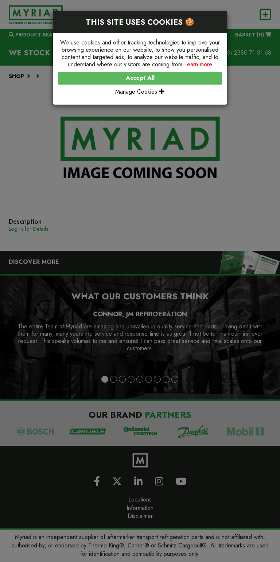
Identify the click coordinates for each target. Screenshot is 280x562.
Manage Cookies (140, 91)
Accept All (140, 78)
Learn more (198, 64)
